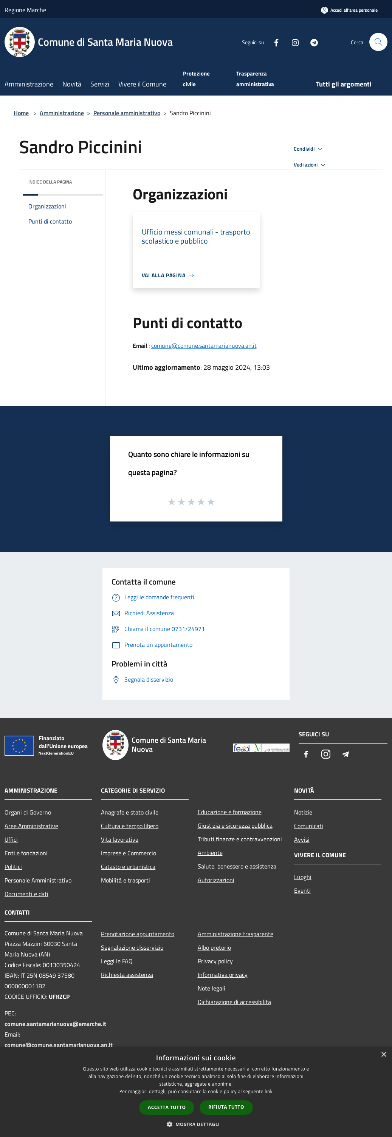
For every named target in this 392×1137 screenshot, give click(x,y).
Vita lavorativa (119, 839)
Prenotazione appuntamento (137, 933)
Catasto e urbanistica (128, 866)
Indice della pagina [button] (50, 181)
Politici (13, 866)
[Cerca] (378, 42)
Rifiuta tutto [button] (226, 1107)
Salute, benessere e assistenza (237, 866)
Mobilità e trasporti (125, 880)
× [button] (383, 1055)
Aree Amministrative (31, 825)
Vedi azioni (311, 165)
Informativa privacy (223, 974)
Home (21, 112)
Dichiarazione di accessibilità (234, 1001)
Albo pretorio (214, 947)
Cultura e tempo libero (129, 825)
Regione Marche (25, 9)
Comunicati (308, 825)
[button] (196, 1124)
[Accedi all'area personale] (349, 10)
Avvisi (302, 839)
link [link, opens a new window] (269, 1091)
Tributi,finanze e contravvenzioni (240, 839)
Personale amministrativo (126, 112)
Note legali (211, 988)
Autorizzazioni (216, 879)
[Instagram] (292, 42)
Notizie (303, 812)
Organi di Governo (28, 812)
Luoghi (302, 876)
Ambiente (210, 852)
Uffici (11, 839)
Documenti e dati (26, 893)
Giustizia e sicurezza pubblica (235, 825)
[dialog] (196, 1092)
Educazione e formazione (230, 811)
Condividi (309, 149)
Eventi (302, 890)
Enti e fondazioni (26, 853)
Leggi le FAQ (117, 961)
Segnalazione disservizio (132, 947)
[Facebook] (273, 42)
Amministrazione (62, 112)
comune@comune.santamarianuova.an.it (204, 345)
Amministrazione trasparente (235, 933)
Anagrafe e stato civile (129, 812)
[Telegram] (311, 42)
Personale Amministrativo (38, 880)
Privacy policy (215, 961)
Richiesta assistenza (127, 974)
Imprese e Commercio (128, 853)
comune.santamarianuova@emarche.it (55, 1023)
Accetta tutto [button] (167, 1107)
